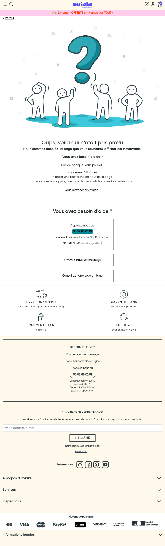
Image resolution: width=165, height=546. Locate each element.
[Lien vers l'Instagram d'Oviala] (80, 464)
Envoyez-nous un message (82, 354)
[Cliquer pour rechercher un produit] (11, 4)
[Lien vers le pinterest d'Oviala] (97, 464)
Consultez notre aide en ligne (82, 361)
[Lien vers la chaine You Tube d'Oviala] (105, 464)
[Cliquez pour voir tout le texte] (159, 478)
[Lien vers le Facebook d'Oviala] (89, 464)
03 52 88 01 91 (82, 231)
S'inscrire (82, 438)
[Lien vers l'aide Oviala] (147, 4)
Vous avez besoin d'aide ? (82, 190)
